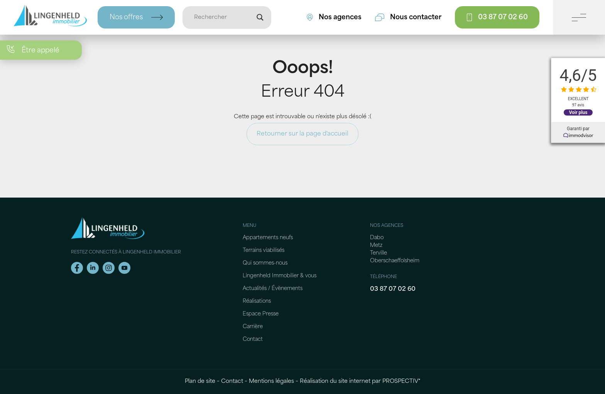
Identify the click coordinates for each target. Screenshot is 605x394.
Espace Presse (261, 314)
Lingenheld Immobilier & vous (279, 275)
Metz (376, 245)
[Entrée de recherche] (223, 17)
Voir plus (578, 112)
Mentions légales (271, 381)
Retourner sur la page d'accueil (302, 134)
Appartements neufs (268, 237)
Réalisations (257, 301)
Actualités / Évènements (272, 288)
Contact (253, 339)
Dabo (377, 237)
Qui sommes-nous (265, 263)
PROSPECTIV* (401, 381)
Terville (378, 253)
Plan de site (200, 381)
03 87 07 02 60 (393, 289)
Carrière (253, 326)
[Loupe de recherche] (260, 17)
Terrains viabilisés (263, 250)
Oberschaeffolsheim (394, 260)
